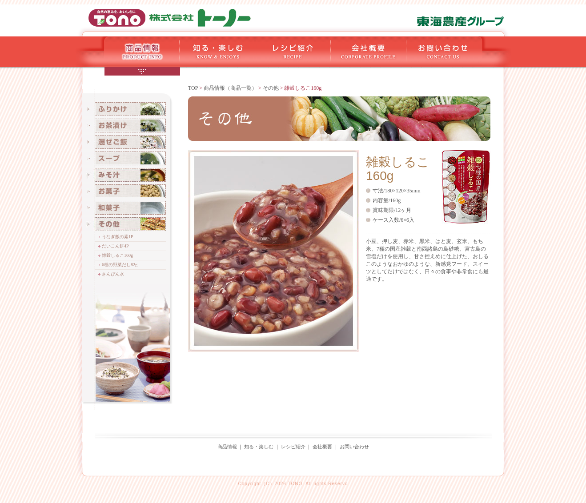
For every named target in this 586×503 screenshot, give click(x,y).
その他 (271, 88)
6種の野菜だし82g (119, 264)
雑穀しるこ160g (117, 255)
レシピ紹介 (293, 446)
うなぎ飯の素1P (117, 236)
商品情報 (227, 446)
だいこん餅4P (115, 246)
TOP (193, 88)
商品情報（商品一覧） (230, 88)
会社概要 (322, 446)
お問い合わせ (354, 446)
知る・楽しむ (258, 446)
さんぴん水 (113, 273)
